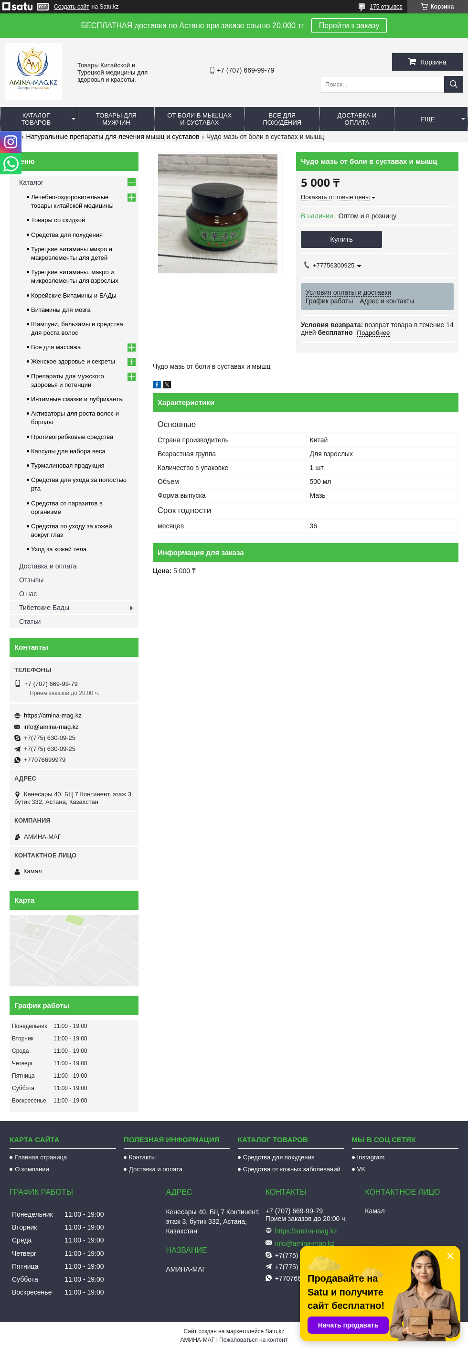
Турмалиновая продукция (68, 465)
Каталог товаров (36, 119)
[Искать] (453, 84)
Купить (341, 239)
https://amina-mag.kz (53, 715)
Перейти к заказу (349, 25)
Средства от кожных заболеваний (291, 1169)
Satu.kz (274, 1331)
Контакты (142, 1157)
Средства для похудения (67, 234)
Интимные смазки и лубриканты (77, 399)
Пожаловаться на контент (253, 1340)
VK (361, 1169)
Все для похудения (282, 119)
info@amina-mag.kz (51, 726)
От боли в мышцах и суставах (199, 119)
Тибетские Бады (44, 607)
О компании (32, 1169)
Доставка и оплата (357, 119)
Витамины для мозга (61, 309)
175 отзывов (386, 6)
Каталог (31, 182)
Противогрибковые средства (72, 436)
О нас (28, 594)
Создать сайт (71, 6)
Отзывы (31, 580)
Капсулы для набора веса (68, 451)
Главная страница (41, 1157)
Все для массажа (56, 347)
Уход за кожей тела (58, 549)
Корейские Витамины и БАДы (74, 295)
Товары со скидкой (58, 220)
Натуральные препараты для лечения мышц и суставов (113, 136)
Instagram (371, 1157)
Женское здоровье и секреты (73, 361)
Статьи (30, 621)
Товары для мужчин (116, 119)
